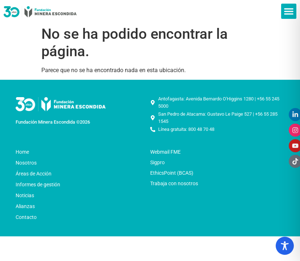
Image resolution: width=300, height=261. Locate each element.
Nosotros (28, 162)
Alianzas (25, 206)
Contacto (26, 217)
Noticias (27, 195)
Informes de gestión (38, 184)
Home (22, 152)
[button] (288, 11)
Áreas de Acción (35, 173)
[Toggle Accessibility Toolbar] (285, 246)
